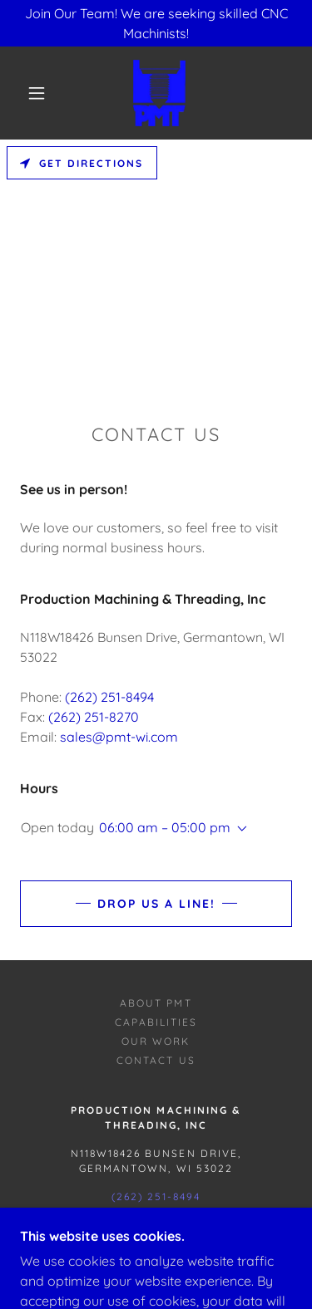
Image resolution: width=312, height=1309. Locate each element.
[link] (159, 93)
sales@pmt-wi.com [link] (119, 736)
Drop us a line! (156, 903)
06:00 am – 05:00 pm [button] (164, 827)
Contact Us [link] (155, 1060)
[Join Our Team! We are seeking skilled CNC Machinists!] (156, 23)
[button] (36, 93)
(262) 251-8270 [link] (93, 716)
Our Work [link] (155, 1041)
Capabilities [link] (156, 1022)
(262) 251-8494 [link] (109, 697)
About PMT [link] (155, 1003)
